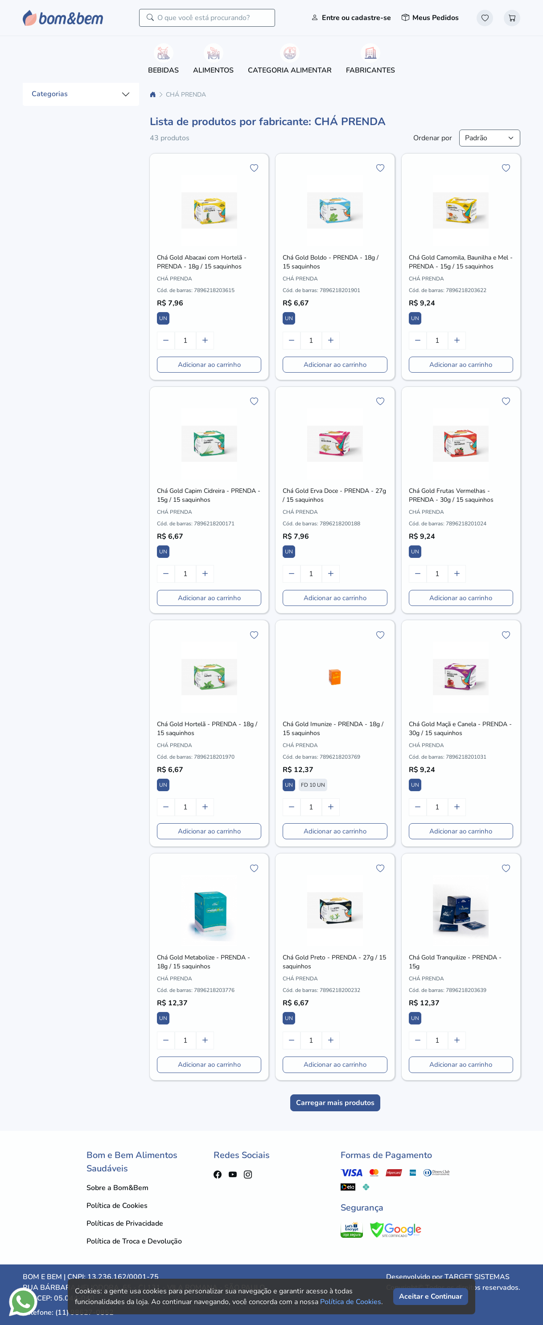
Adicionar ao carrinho (209, 364)
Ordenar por (432, 138)
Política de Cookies (117, 1206)
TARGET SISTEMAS (477, 1277)
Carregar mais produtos (335, 1103)
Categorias (50, 94)
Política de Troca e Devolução (134, 1241)
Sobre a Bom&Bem (117, 1188)
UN (163, 318)
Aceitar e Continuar (430, 1296)
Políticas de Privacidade (124, 1223)
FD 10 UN (313, 784)
